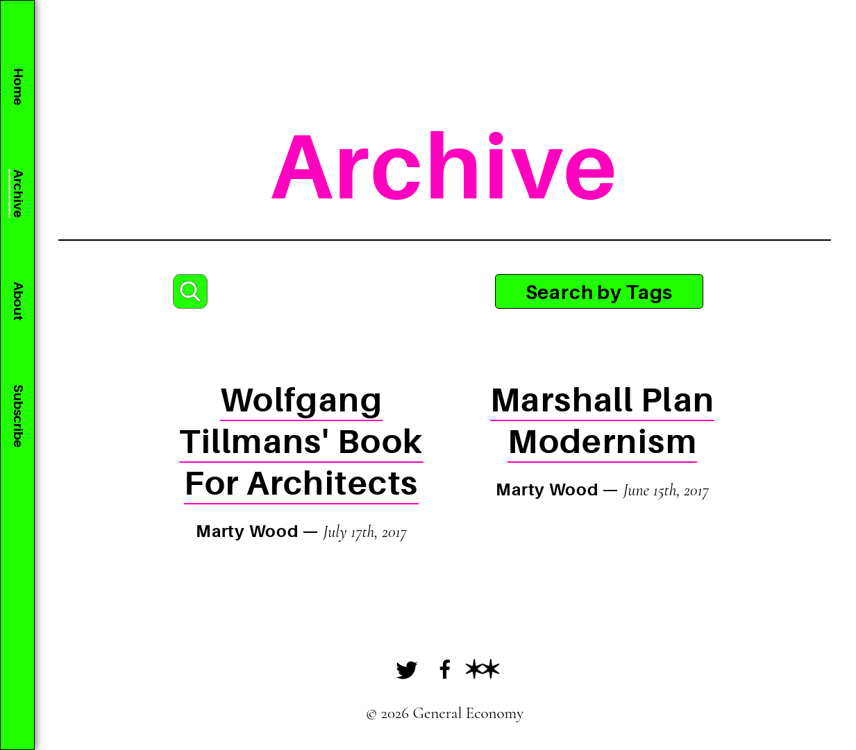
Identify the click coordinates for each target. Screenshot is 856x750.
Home (17, 86)
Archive (17, 193)
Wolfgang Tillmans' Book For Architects (301, 442)
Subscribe (17, 416)
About (17, 301)
